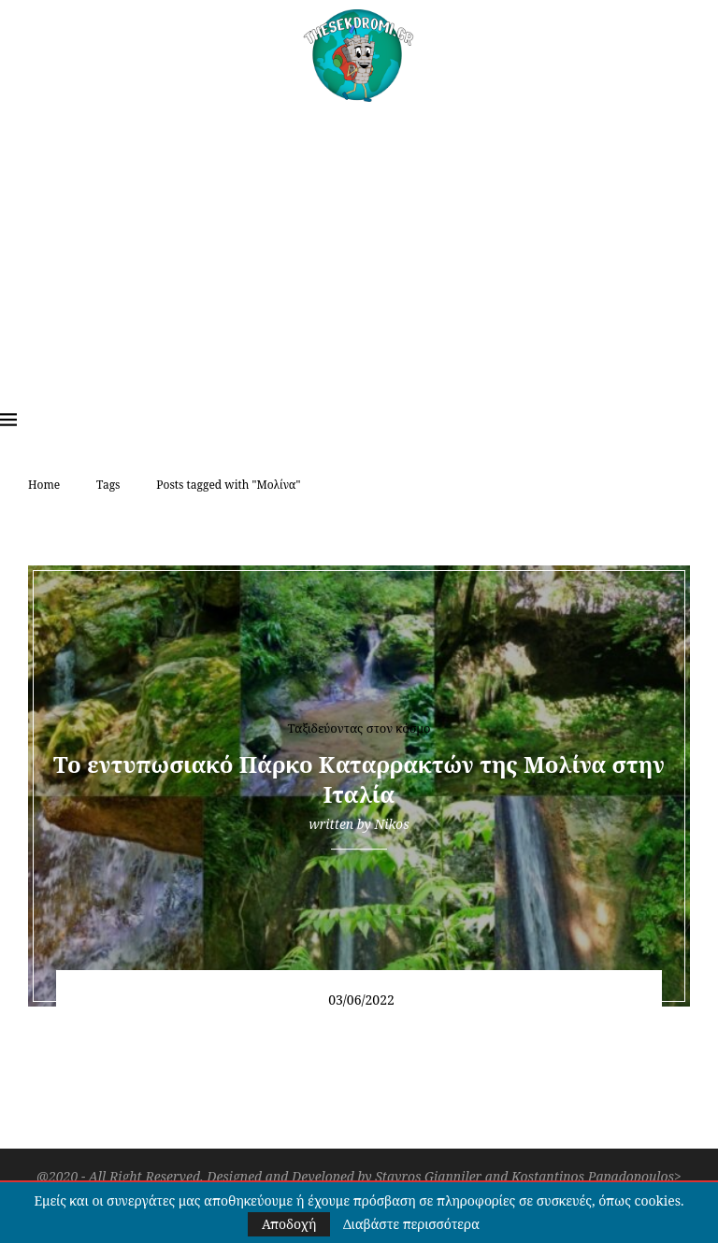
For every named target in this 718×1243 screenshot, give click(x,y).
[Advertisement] (359, 242)
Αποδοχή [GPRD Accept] (289, 1224)
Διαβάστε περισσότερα (411, 1224)
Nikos (391, 824)
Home (44, 485)
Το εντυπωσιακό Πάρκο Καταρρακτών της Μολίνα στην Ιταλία (359, 779)
